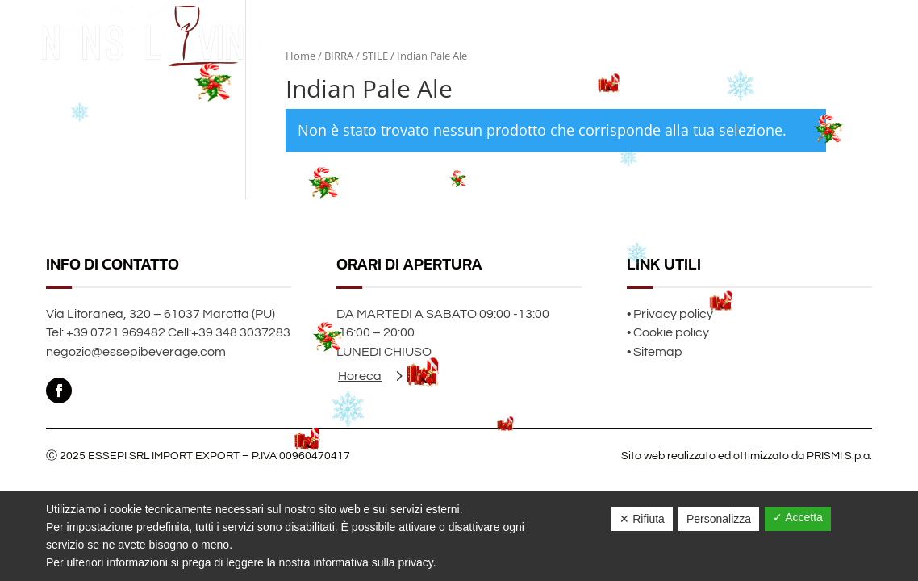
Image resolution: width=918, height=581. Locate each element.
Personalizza (718, 518)
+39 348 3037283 (240, 332)
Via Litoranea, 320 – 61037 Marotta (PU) (160, 313)
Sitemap (657, 351)
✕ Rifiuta (642, 518)
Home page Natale (707, 35)
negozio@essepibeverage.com (136, 351)
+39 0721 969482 (115, 332)
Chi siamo (791, 35)
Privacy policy (673, 313)
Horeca (360, 376)
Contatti (849, 35)
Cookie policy (671, 332)
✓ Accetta (798, 517)
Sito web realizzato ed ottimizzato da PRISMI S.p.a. (746, 456)
